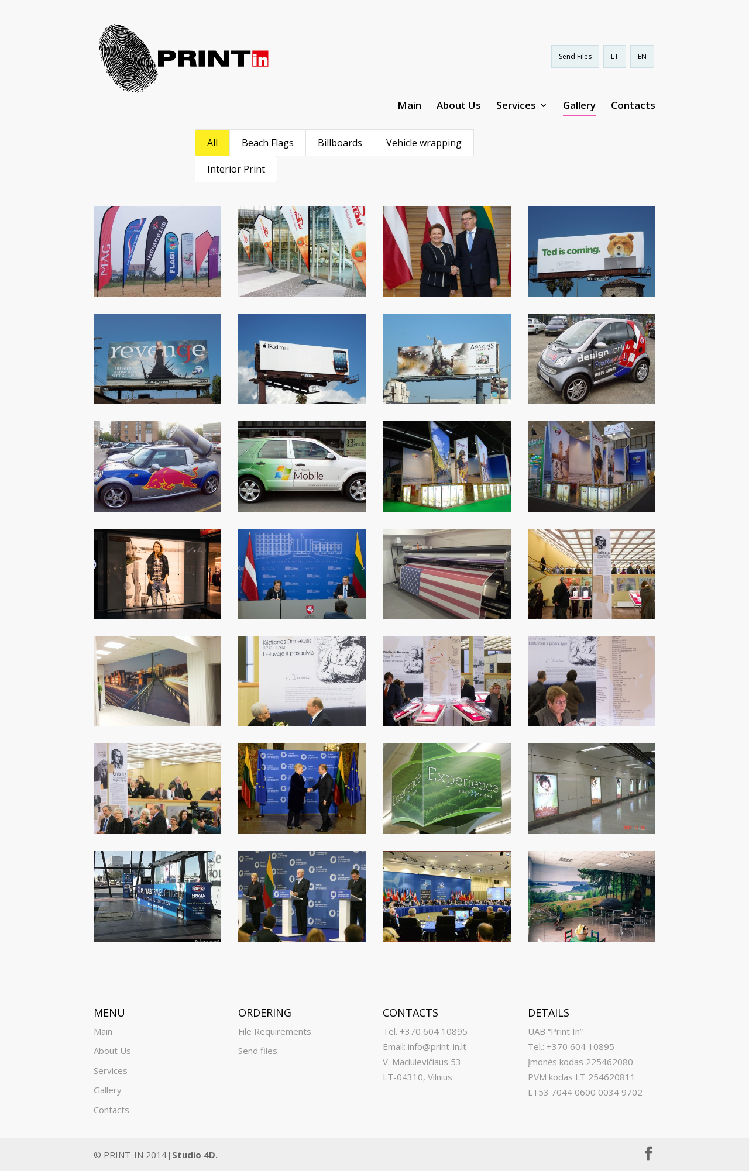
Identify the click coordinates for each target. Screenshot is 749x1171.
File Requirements (274, 1031)
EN (642, 56)
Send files (257, 1050)
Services (516, 106)
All (212, 142)
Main (409, 106)
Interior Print (236, 169)
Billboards (340, 142)
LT (615, 56)
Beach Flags (268, 142)
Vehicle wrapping (424, 142)
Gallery (579, 106)
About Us (459, 106)
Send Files (575, 56)
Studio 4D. (195, 1154)
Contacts (633, 106)
